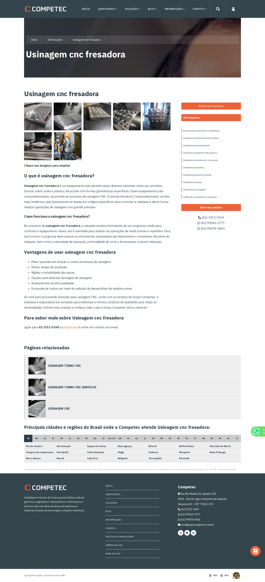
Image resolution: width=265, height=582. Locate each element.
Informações (173, 8)
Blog (151, 8)
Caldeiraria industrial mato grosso (200, 152)
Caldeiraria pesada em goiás (197, 174)
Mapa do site (113, 553)
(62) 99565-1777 (211, 223)
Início (86, 8)
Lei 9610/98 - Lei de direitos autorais (221, 469)
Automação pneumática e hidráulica (201, 130)
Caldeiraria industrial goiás (196, 145)
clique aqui (71, 327)
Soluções (131, 8)
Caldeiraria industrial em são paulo (200, 160)
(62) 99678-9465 (211, 228)
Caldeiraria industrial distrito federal (201, 138)
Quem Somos (106, 8)
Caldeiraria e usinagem (194, 189)
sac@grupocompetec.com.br (196, 524)
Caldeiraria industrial (193, 167)
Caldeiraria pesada (192, 182)
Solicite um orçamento (211, 106)
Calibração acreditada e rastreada (200, 197)
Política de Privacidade (119, 536)
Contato (198, 8)
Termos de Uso (114, 545)
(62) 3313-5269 (211, 217)
